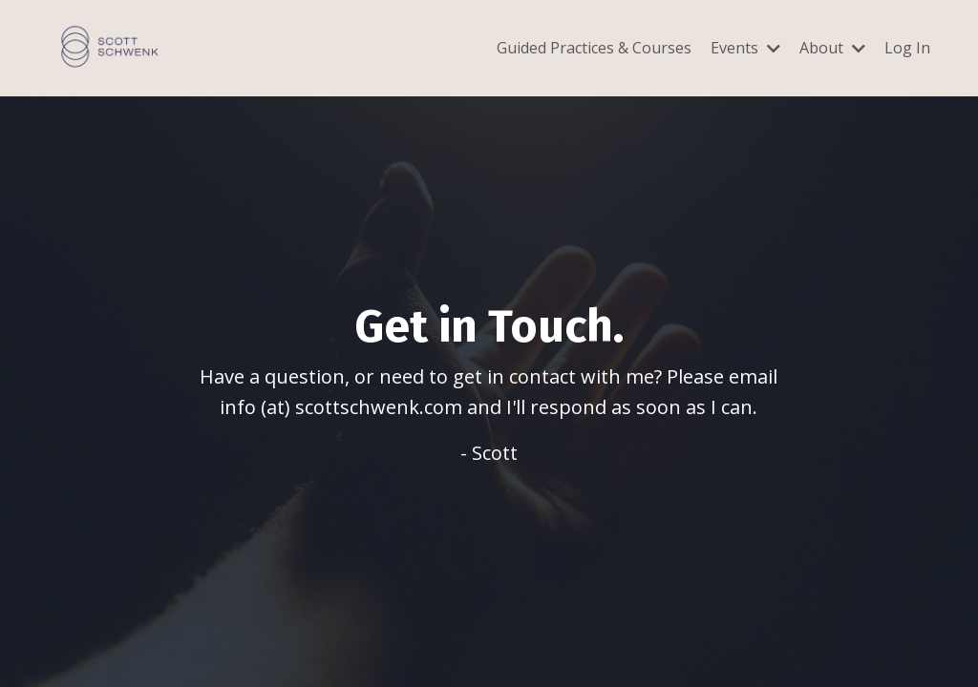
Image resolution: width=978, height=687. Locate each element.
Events (745, 47)
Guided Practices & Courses (594, 47)
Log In (907, 47)
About (832, 47)
